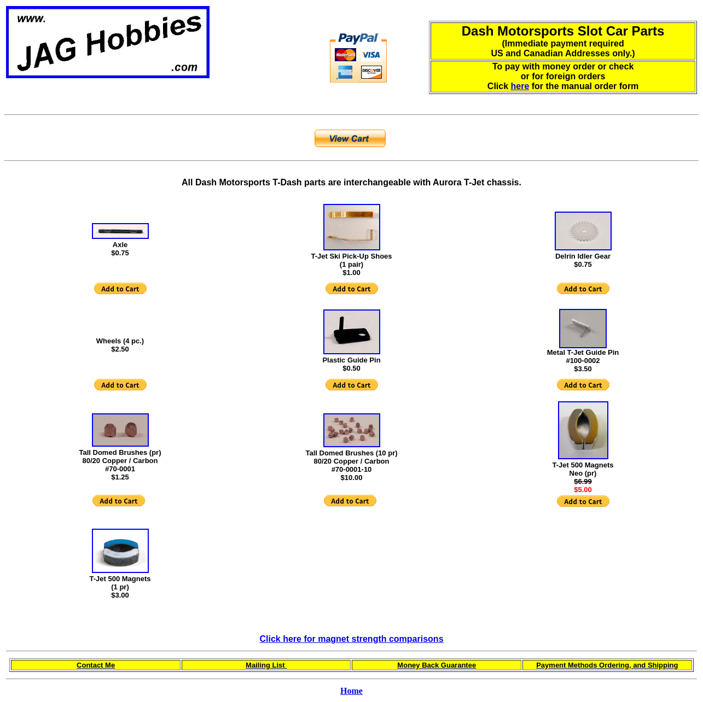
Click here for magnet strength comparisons (351, 639)
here (520, 86)
